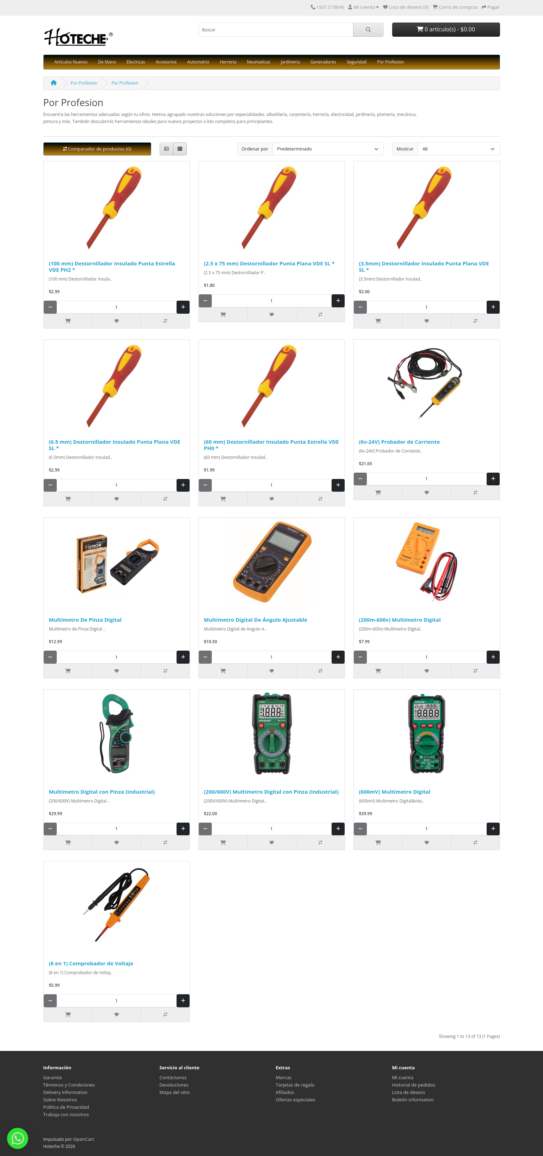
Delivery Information (65, 1092)
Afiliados (285, 1092)
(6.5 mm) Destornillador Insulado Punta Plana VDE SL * (114, 444)
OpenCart (83, 1139)
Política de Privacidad (66, 1107)
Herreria (228, 62)
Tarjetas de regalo (295, 1085)
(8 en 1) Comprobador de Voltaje (91, 963)
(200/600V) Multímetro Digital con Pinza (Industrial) (271, 791)
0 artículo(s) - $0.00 (446, 29)
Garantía (52, 1077)
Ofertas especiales (295, 1099)
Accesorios (166, 62)
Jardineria (290, 62)
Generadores (323, 62)
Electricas (136, 62)
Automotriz (198, 62)
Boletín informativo (413, 1099)
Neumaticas (258, 62)
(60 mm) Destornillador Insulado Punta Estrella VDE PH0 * (271, 444)
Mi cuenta (403, 1077)
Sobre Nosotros (60, 1099)
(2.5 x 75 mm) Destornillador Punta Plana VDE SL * (269, 263)
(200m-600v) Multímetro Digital (400, 619)
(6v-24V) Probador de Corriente (399, 441)
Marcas (284, 1077)
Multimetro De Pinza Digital (85, 619)
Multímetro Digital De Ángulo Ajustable (255, 619)
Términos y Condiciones (69, 1085)
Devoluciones (174, 1085)
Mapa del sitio (175, 1092)
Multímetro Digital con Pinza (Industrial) (102, 791)
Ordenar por (255, 149)
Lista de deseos (408, 1092)
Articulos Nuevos (71, 62)
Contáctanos (173, 1077)
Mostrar (405, 149)
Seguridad (356, 62)
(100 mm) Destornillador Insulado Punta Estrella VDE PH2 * (112, 266)
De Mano (107, 62)
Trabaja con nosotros (66, 1114)
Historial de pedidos (414, 1085)
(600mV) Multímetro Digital (395, 791)
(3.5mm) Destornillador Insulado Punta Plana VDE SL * (424, 266)
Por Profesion (390, 62)
